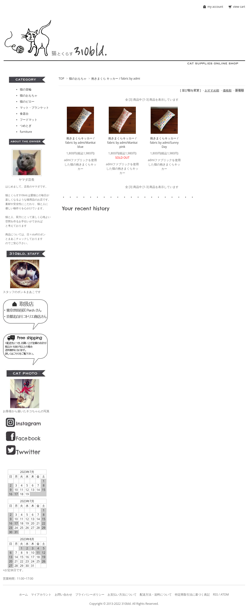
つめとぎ (25, 126)
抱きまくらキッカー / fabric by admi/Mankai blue (80, 142)
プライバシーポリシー (89, 594)
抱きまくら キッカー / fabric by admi (115, 78)
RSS (215, 594)
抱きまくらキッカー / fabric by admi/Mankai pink (122, 142)
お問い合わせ (63, 594)
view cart (239, 7)
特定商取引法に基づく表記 (192, 594)
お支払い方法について (122, 594)
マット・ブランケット (34, 107)
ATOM (224, 594)
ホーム (23, 594)
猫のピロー (27, 101)
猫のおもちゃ (77, 78)
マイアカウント (41, 594)
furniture (26, 132)
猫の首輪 (25, 89)
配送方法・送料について (156, 594)
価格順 (227, 90)
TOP (61, 78)
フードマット (28, 120)
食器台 (24, 114)
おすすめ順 (212, 90)
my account (215, 7)
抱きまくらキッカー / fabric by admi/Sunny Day (164, 142)
